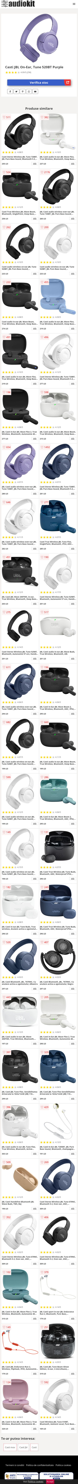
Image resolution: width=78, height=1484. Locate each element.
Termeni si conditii (14, 1465)
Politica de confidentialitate (40, 1465)
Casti (34, 1447)
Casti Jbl (23, 1447)
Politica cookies (63, 1465)
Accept (50, 1481)
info (34, 163)
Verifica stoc (50, 82)
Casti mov (10, 1447)
